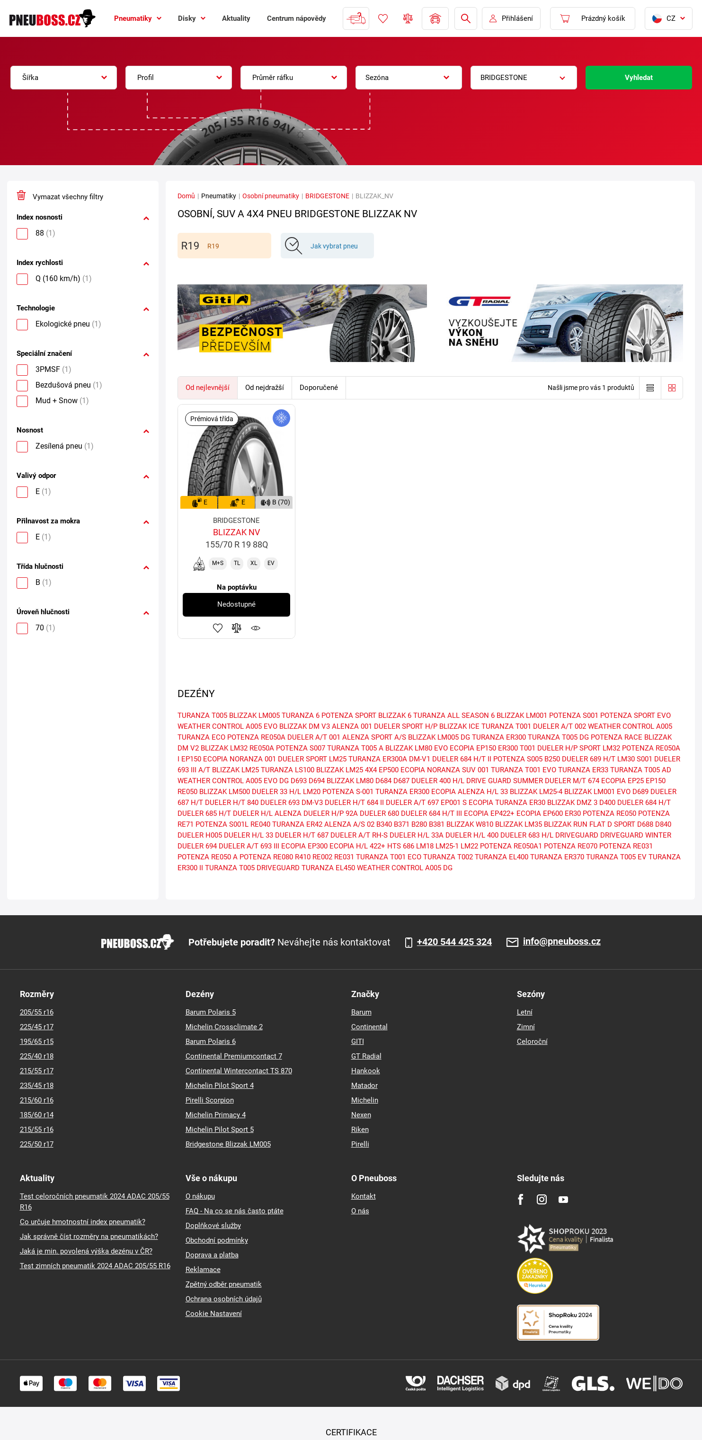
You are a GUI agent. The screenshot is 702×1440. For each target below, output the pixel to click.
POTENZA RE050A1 (511, 846)
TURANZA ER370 (557, 857)
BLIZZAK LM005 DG (439, 737)
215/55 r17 (36, 1071)
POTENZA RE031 (626, 846)
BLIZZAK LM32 (224, 748)
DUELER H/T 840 (231, 802)
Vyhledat (639, 77)
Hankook (365, 1071)
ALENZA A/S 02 (349, 824)
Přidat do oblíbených (217, 628)
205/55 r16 (36, 1012)
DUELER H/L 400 (471, 835)
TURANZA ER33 (583, 770)
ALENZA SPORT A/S (374, 737)
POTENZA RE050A (256, 737)
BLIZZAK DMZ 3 (572, 802)
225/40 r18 (36, 1056)
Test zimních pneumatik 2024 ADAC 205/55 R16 (95, 1266)
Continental (369, 1027)
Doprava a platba (212, 1255)
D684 (383, 781)
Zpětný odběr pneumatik (224, 1284)
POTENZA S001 (573, 715)
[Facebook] (520, 1199)
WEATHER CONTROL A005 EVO (227, 726)
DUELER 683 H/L (526, 835)
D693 (299, 781)
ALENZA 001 (352, 726)
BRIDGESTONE (327, 196)
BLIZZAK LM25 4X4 (346, 770)
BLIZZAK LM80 (350, 781)
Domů (186, 196)
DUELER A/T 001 (313, 737)
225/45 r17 (36, 1027)
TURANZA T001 (506, 726)
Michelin (364, 1100)
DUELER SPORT (302, 759)
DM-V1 (419, 759)
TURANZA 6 (301, 715)
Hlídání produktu (255, 628)
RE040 (260, 824)
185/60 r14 (36, 1115)
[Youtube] (563, 1199)
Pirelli (360, 1144)
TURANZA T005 (202, 715)
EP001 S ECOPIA (467, 802)
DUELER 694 (197, 846)
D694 (317, 781)
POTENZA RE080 (266, 857)
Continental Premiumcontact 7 (234, 1056)
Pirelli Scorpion (210, 1100)
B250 (552, 759)
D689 (640, 791)
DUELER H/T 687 (302, 835)
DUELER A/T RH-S (359, 835)
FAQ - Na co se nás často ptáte (235, 1211)
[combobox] (63, 77)
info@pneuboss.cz (562, 942)
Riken (360, 1129)
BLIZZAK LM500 (224, 791)
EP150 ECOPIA (204, 759)
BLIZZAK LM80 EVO (416, 748)
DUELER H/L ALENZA (267, 813)
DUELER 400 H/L (437, 781)
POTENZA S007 (300, 748)
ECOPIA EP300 (304, 846)
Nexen (361, 1115)
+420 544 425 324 (454, 942)
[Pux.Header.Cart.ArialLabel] (592, 18)
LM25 (338, 759)
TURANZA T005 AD (640, 770)
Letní (525, 1012)
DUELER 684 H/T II (461, 759)
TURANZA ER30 (520, 802)
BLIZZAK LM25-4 (536, 791)
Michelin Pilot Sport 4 (220, 1085)
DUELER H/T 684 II (354, 802)
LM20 (311, 791)
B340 (384, 824)
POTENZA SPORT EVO (635, 715)
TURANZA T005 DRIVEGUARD (252, 868)
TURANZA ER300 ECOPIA (415, 791)
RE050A (261, 748)
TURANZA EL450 (328, 868)
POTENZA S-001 (347, 791)
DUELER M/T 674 (572, 781)
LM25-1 (447, 846)
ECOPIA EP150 (473, 748)
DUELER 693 (280, 802)
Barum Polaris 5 (211, 1012)
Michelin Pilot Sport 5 (220, 1129)
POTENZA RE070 (570, 846)
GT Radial (366, 1056)
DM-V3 (312, 802)
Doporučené (319, 387)
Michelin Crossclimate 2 (224, 1027)
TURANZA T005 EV (616, 857)
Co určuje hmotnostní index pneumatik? (82, 1222)
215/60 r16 (36, 1100)
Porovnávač (408, 18)
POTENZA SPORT (348, 715)
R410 (303, 857)
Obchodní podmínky (217, 1240)
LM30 (626, 759)
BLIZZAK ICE (459, 726)
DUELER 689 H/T (588, 759)
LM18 (425, 846)
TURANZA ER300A (377, 759)
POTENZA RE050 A (208, 857)
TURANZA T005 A (355, 748)
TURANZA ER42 (297, 824)
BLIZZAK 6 (394, 715)
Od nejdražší (264, 387)
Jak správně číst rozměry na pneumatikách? (89, 1236)
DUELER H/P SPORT (569, 748)
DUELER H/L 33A (417, 835)
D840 (663, 824)
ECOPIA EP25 (622, 781)
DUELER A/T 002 (559, 726)
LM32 (611, 748)
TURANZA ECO (201, 737)
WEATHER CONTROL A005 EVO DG (233, 781)
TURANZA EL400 (501, 857)
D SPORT (621, 824)
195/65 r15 (36, 1041)
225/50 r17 (36, 1144)
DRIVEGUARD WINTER (635, 835)
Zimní (526, 1027)
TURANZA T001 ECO (388, 857)
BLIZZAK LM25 (235, 770)
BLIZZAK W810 (469, 824)
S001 (644, 759)
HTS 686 (400, 846)
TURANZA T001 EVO (523, 770)
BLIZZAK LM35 (518, 824)
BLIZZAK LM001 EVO (597, 791)
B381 (436, 824)
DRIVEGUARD (576, 835)
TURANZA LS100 (287, 770)
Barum (361, 1012)
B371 (401, 824)
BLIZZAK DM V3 (304, 726)
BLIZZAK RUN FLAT (574, 824)
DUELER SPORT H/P (405, 726)
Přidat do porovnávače (236, 628)
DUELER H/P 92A (330, 813)
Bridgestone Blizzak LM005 (228, 1144)
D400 (607, 802)
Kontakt (363, 1196)
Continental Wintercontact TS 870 (239, 1071)
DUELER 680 (379, 813)
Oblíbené (383, 18)
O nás (360, 1211)
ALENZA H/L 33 (483, 791)
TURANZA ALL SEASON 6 (454, 715)
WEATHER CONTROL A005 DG (405, 868)
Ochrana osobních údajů (224, 1299)
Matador (364, 1085)
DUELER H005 (200, 835)
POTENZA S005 (517, 759)
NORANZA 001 (253, 759)
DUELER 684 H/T (644, 802)
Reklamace (203, 1269)
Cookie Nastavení (214, 1313)
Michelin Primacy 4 (216, 1115)
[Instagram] (541, 1199)
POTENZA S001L (222, 824)
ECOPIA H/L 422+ (357, 846)
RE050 (187, 791)
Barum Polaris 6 (211, 1041)
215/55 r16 (36, 1129)
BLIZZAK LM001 (522, 715)
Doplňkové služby (213, 1225)
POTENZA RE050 (609, 813)
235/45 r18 (36, 1085)
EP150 (656, 781)
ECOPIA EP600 (539, 813)
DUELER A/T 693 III (249, 846)
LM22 (469, 846)
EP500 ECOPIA (402, 770)
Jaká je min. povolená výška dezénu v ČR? (86, 1251)
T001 (527, 748)
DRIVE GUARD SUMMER (504, 781)
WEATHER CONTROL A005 (630, 726)
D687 (401, 781)
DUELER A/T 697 (412, 802)
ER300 (508, 748)
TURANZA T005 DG (558, 737)
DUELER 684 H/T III (431, 813)
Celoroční (532, 1041)
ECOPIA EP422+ (489, 813)
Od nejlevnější (208, 387)
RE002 (322, 857)
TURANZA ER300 (499, 737)
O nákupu (200, 1196)
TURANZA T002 (448, 857)
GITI (357, 1041)
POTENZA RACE (616, 737)
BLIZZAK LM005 (254, 715)
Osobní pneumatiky (270, 196)
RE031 (344, 857)
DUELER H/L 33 (248, 835)
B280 (419, 824)
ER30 (573, 813)
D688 (645, 824)
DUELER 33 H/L (276, 791)
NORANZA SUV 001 (458, 770)
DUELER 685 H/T (204, 813)
